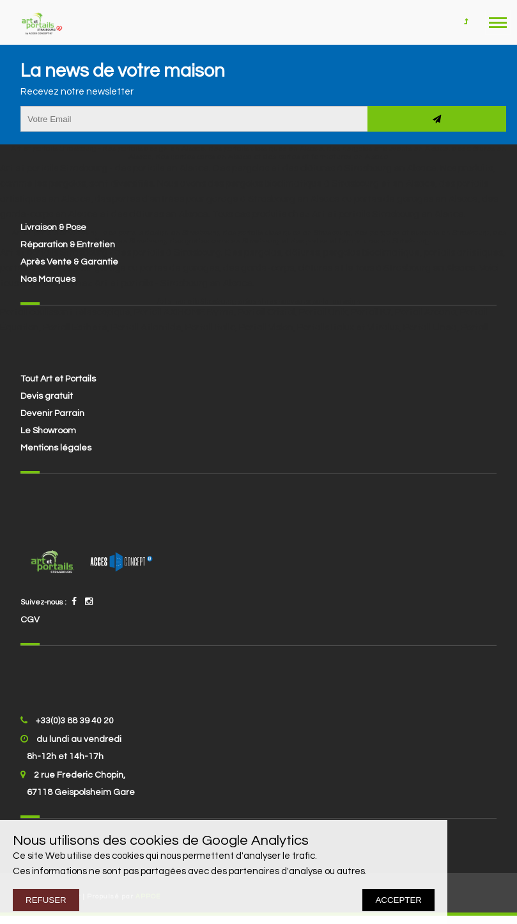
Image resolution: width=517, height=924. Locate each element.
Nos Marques (47, 279)
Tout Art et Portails (58, 379)
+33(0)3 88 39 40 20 (75, 720)
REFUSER (46, 900)
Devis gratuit (46, 396)
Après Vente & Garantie (69, 262)
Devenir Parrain (52, 413)
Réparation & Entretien (67, 245)
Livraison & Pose (53, 227)
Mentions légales (55, 448)
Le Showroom (48, 431)
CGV (30, 620)
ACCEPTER (398, 900)
